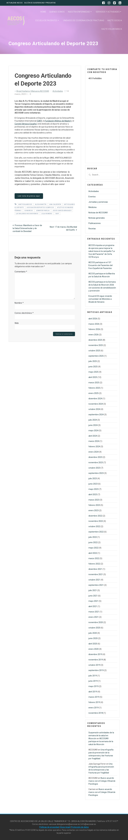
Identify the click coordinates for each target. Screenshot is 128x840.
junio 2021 (93, 596)
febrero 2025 (94, 388)
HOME (43, 12)
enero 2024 (93, 452)
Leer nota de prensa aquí (29, 196)
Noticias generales (96, 218)
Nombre (19, 303)
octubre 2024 (94, 409)
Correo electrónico (24, 313)
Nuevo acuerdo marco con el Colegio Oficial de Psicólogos (101, 781)
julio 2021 (92, 590)
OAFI (39, 121)
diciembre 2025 (95, 340)
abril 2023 (92, 494)
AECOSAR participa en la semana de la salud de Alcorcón (100, 741)
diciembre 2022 (95, 516)
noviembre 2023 (95, 462)
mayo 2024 (93, 430)
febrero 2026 (94, 329)
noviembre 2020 (95, 622)
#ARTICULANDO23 (25, 204)
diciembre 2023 (95, 457)
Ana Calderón (55, 204)
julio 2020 (92, 633)
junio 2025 (93, 366)
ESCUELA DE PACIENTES (46, 20)
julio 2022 (92, 537)
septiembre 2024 (96, 414)
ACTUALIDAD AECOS (14, 3)
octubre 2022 (94, 526)
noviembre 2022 (95, 521)
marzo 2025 (93, 382)
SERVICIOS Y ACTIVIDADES (108, 12)
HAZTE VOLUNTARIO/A (111, 29)
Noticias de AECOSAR (98, 212)
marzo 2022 (93, 558)
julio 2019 (92, 676)
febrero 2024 (94, 446)
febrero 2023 (94, 505)
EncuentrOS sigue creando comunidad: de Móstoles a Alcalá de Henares (100, 299)
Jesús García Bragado (62, 210)
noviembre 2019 (95, 660)
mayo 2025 (93, 372)
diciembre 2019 (95, 654)
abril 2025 (92, 377)
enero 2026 (93, 334)
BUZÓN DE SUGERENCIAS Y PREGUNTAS (40, 3)
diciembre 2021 (95, 569)
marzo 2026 (93, 324)
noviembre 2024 (95, 404)
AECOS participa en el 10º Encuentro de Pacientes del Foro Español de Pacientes (100, 265)
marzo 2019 (93, 697)
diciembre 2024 (95, 398)
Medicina (92, 207)
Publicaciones (94, 223)
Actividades (58, 91)
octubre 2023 (94, 468)
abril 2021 (92, 606)
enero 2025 (93, 393)
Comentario (21, 271)
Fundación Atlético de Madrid (58, 121)
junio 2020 (93, 638)
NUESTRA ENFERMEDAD (79, 12)
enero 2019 (93, 707)
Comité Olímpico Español (26, 124)
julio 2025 (92, 361)
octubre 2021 (94, 580)
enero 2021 (93, 617)
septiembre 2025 (96, 356)
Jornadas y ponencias (98, 202)
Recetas (92, 228)
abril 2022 (92, 553)
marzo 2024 (93, 441)
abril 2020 (92, 644)
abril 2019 (92, 692)
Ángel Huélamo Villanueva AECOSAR (32, 91)
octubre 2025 (94, 350)
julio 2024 (92, 420)
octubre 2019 (94, 665)
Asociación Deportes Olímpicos (40, 207)
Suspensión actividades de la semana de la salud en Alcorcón (101, 735)
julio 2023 (92, 478)
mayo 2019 (93, 686)
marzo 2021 (93, 612)
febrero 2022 (94, 564)
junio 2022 (93, 542)
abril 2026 (92, 318)
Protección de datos (80, 827)
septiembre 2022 (96, 532)
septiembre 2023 (96, 473)
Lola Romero (46, 213)
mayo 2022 (93, 548)
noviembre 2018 (95, 713)
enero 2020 (93, 649)
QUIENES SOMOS (57, 12)
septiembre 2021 (96, 585)
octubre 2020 (94, 628)
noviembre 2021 (95, 574)
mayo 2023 (93, 489)
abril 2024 (92, 436)
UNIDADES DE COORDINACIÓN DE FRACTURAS (83, 20)
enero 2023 (93, 510)
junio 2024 (93, 425)
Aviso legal (65, 827)
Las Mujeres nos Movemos (27, 213)
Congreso (28, 210)
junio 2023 (93, 484)
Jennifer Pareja (43, 210)
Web (17, 323)
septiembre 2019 (96, 670)
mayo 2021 (93, 601)
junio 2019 (93, 681)
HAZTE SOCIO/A (114, 20)
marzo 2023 (93, 500)
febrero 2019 (94, 702)
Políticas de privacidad (49, 827)
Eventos (92, 196)
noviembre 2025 (95, 345)
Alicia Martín (40, 204)
